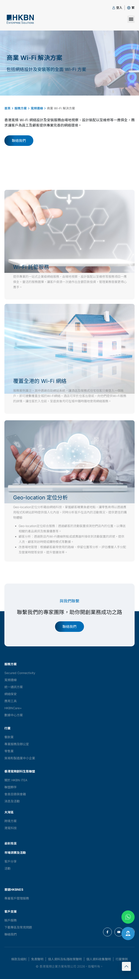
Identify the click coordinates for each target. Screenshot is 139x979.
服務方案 (20, 108)
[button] (133, 7)
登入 (119, 7)
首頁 (7, 108)
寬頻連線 (37, 108)
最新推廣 (10, 843)
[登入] (113, 7)
